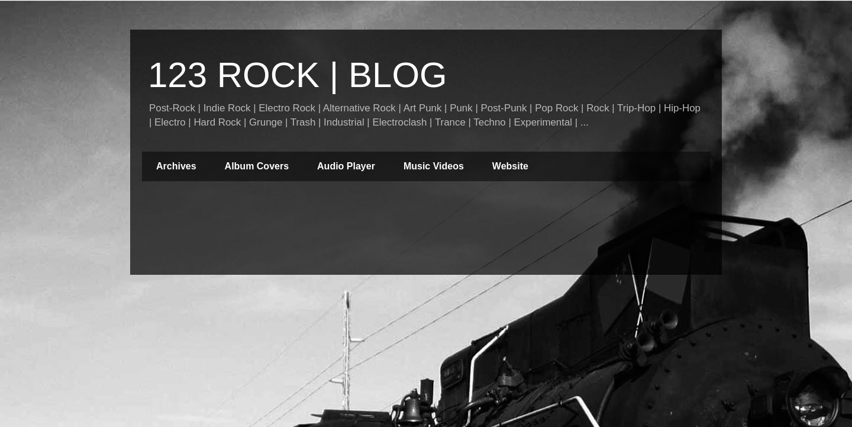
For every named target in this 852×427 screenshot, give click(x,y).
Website (510, 166)
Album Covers (257, 166)
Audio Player (346, 166)
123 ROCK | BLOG (297, 75)
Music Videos (434, 166)
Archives (176, 166)
